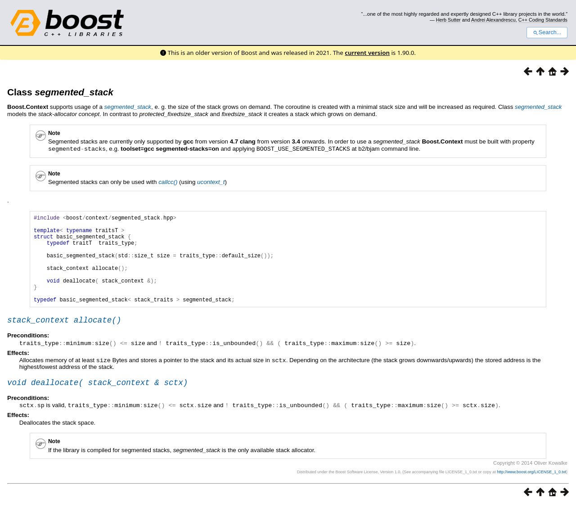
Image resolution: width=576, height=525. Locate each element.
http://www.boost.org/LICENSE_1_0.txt (531, 491)
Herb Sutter (448, 19)
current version (367, 53)
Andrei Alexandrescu (493, 19)
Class (60, 92)
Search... (547, 32)
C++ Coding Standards (542, 19)
